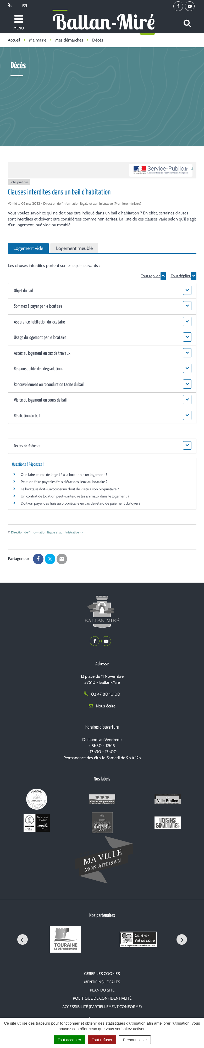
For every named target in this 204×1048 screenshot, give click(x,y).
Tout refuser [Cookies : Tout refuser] (102, 1039)
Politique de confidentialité (102, 998)
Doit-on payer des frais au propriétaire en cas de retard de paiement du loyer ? (80, 503)
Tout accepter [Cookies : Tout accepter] (69, 1039)
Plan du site (102, 990)
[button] (102, 291)
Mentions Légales (102, 982)
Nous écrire (102, 705)
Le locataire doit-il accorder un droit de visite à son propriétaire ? (70, 489)
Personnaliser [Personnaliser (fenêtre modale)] (135, 1039)
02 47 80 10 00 (102, 694)
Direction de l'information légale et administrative (45, 532)
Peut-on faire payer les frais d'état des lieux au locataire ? (64, 481)
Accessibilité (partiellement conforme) (102, 1006)
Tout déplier (183, 276)
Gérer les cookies (102, 973)
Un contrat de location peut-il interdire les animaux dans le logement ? (75, 496)
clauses (181, 212)
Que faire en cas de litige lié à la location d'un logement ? (64, 474)
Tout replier (153, 276)
